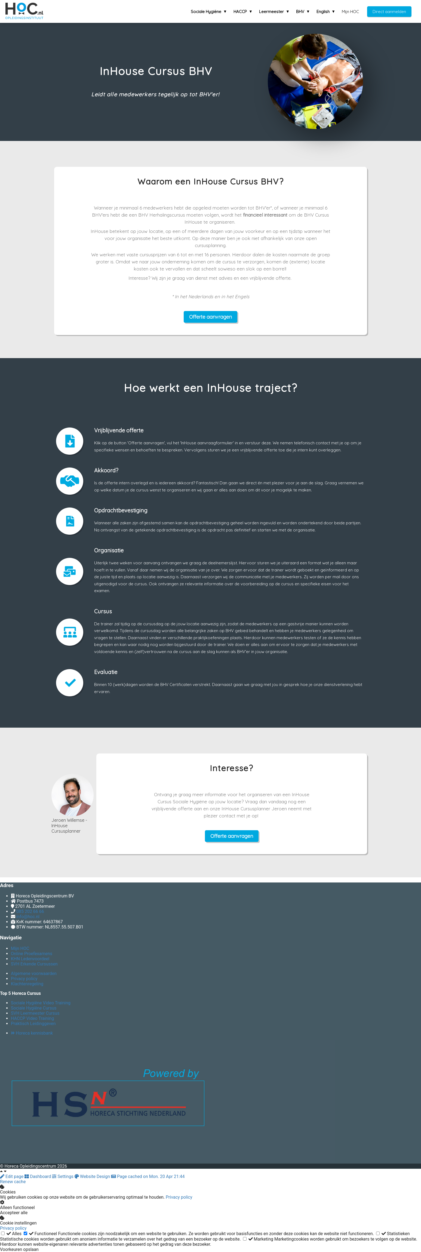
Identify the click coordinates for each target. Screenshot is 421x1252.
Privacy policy (179, 1197)
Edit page (12, 1176)
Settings (63, 1176)
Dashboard (38, 1176)
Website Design (93, 1176)
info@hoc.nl (27, 916)
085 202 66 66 (30, 911)
